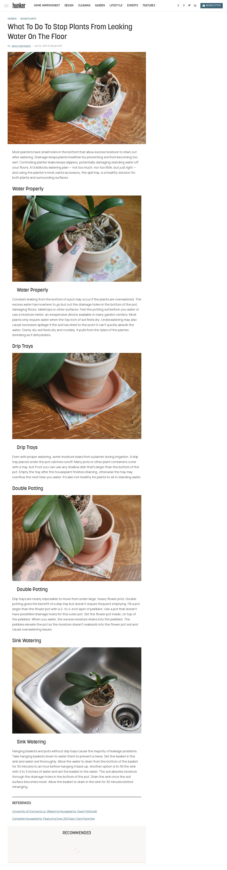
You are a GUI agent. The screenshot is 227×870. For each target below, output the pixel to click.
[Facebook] (178, 5)
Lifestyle (116, 5)
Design (69, 5)
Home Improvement (47, 5)
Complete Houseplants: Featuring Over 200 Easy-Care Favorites (53, 818)
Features (149, 5)
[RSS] (195, 5)
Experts (132, 5)
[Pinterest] (184, 5)
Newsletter (212, 5)
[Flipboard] (189, 5)
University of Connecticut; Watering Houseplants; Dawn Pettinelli (54, 811)
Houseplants (28, 19)
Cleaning (84, 5)
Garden (100, 5)
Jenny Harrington (21, 46)
